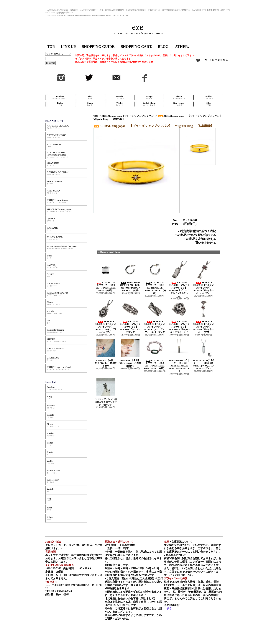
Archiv (54, 312)
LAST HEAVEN (55, 349)
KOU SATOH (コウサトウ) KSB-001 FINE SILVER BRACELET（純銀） (154, 364)
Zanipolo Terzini (55, 330)
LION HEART (54, 284)
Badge (60, 104)
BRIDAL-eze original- (59, 368)
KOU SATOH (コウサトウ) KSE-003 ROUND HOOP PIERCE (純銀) (131, 286)
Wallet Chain (149, 104)
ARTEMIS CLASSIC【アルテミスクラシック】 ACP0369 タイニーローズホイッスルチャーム (179, 289)
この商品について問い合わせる (195, 235)
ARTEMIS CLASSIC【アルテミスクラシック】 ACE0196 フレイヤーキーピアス (203, 326)
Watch (50, 490)
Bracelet (119, 97)
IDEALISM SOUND (57, 293)
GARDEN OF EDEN (57, 173)
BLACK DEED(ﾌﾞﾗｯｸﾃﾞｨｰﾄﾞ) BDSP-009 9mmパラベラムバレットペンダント (204, 364)
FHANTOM (53, 163)
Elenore (53, 303)
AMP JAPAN (55, 191)
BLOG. (164, 47)
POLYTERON (54, 182)
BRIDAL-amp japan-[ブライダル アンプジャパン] (127, 116)
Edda (49, 256)
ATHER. (182, 47)
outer (50, 508)
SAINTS (53, 265)
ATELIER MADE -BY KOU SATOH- (57, 154)
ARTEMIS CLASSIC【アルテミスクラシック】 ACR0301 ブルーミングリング (130, 326)
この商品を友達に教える (199, 238)
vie (49, 321)
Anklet (208, 97)
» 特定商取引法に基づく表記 (197, 231)
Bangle (149, 97)
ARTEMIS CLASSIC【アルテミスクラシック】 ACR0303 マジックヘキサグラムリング (179, 326)
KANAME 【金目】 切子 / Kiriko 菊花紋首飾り (106, 363)
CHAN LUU (53, 358)
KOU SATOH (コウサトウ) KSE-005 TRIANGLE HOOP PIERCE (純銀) (155, 287)
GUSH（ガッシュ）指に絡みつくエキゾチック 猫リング (106, 402)
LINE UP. (68, 47)
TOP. (51, 47)
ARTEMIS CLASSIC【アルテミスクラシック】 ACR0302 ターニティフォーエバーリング (154, 326)
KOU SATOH (54, 145)
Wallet (119, 104)
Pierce (179, 97)
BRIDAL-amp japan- (58, 201)
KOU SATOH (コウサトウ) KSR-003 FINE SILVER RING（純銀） (106, 286)
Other (208, 104)
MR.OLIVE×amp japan (59, 210)
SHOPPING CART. (136, 47)
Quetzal (51, 219)
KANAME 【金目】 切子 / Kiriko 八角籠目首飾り (131, 363)
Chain (90, 104)
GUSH (50, 275)
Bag (49, 499)
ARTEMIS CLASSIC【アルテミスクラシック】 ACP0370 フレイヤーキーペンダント (203, 287)
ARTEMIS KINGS (56, 136)
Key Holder (178, 104)
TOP (95, 116)
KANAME (52, 228)
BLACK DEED (55, 238)
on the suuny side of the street (62, 247)
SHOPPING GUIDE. (98, 47)
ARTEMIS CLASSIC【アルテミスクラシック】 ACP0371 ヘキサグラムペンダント (105, 326)
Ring (90, 97)
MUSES (56, 340)
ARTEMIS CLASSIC (58, 126)
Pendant (60, 97)
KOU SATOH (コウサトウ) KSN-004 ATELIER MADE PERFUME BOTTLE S (179, 365)
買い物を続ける (205, 242)
